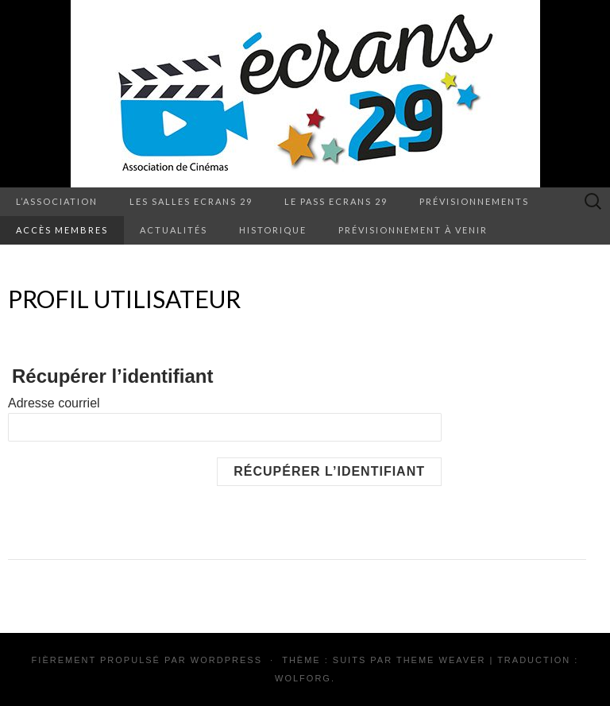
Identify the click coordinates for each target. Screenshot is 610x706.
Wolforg (303, 678)
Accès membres (62, 230)
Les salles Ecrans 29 (191, 201)
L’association (57, 201)
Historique (273, 230)
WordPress (226, 660)
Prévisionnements (474, 201)
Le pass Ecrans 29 (336, 201)
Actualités (173, 230)
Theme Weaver (440, 660)
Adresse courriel (54, 403)
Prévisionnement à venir (413, 230)
